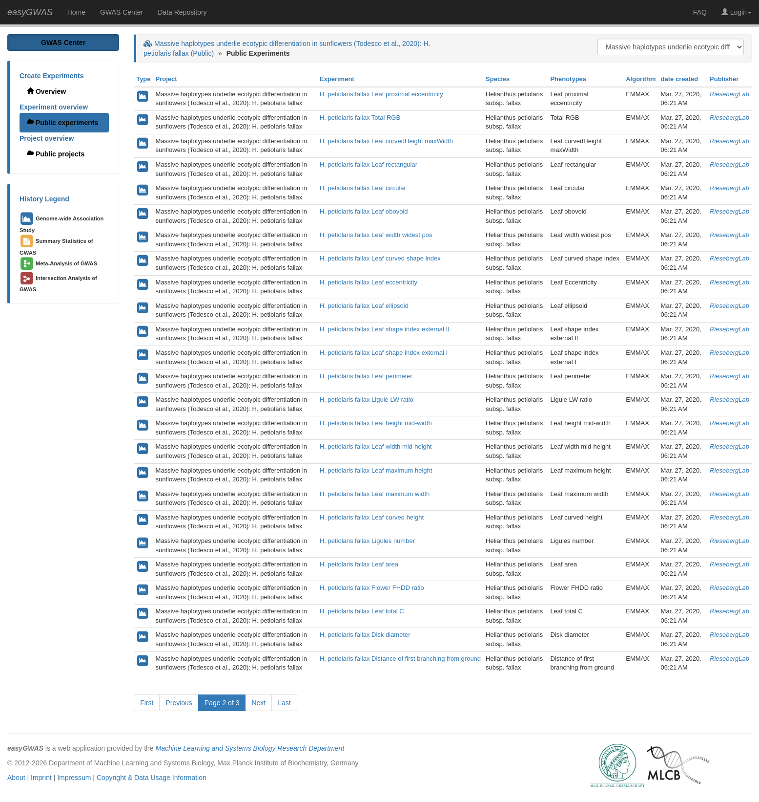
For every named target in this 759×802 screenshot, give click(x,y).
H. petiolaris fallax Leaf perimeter (366, 376)
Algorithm (641, 79)
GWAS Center (121, 12)
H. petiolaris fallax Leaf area (359, 564)
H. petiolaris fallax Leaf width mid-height (376, 446)
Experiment (337, 79)
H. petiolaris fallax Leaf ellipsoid (364, 305)
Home (76, 12)
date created (679, 79)
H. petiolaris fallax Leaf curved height (372, 517)
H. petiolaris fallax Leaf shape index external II (385, 329)
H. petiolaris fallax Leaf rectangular (368, 164)
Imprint (41, 777)
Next (258, 703)
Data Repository (182, 12)
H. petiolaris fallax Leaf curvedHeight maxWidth (386, 141)
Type (143, 79)
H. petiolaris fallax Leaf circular (363, 188)
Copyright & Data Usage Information (151, 777)
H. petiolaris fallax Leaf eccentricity (368, 282)
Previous (178, 703)
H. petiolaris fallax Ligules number (367, 540)
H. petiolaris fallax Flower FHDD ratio (372, 587)
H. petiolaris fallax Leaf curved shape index (380, 258)
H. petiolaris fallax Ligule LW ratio (366, 399)
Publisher (724, 79)
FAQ (700, 12)
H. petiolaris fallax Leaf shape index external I (384, 352)
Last (284, 703)
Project (166, 79)
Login (736, 12)
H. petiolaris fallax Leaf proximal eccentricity (381, 94)
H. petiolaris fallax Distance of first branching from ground (400, 658)
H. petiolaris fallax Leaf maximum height (376, 470)
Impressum (74, 777)
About (16, 777)
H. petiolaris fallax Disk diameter (365, 634)
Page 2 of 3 (222, 703)
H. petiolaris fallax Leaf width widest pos (376, 234)
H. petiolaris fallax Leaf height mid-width (376, 423)
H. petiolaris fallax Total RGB (360, 117)
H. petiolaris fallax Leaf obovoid (364, 211)
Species (498, 79)
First (146, 703)
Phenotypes (568, 79)
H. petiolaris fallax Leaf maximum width (375, 494)
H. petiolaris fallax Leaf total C (362, 611)
